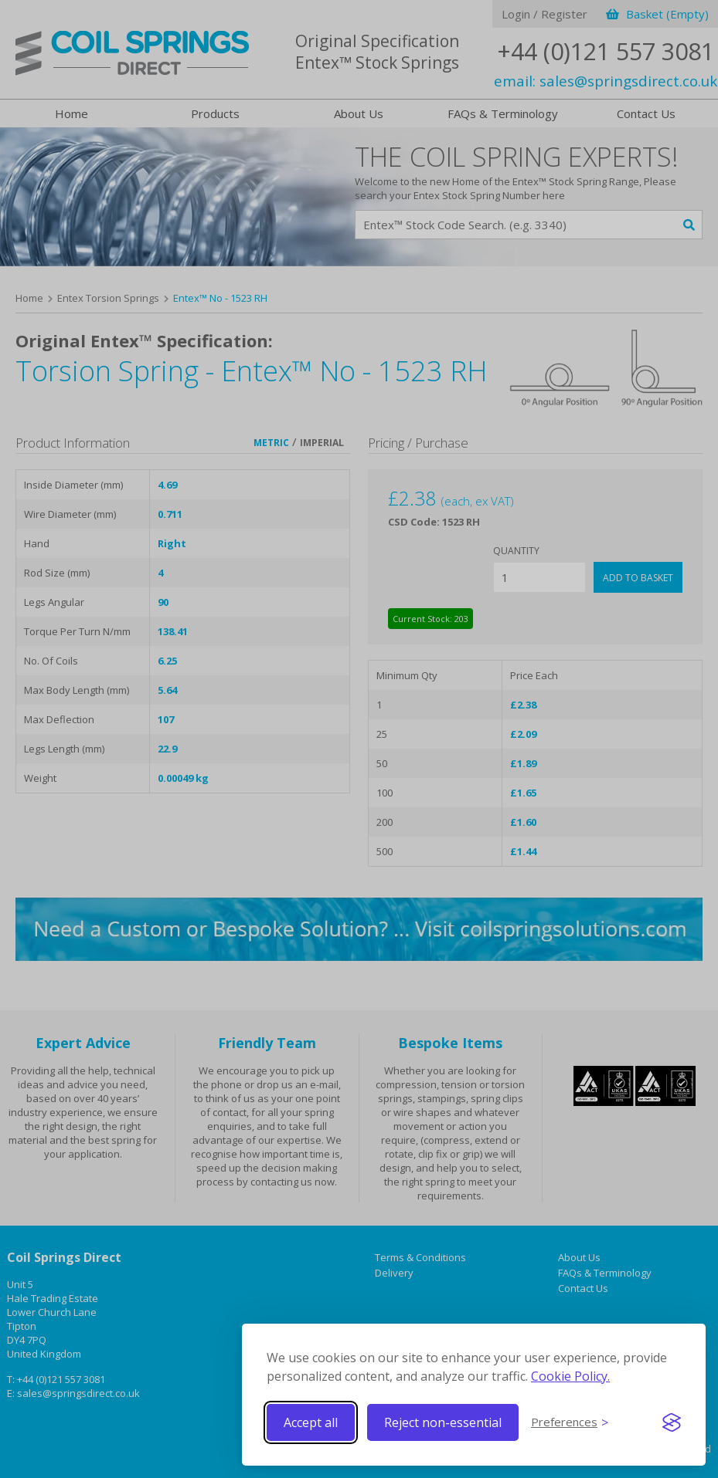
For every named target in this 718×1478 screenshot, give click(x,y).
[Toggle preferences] (569, 1422)
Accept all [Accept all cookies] (311, 1422)
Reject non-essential (443, 1422)
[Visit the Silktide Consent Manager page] (671, 1422)
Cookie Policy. (570, 1376)
